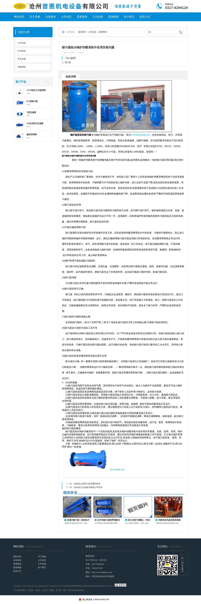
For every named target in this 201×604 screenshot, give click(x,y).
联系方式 (145, 16)
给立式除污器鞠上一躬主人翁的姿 (139, 520)
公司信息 (22, 43)
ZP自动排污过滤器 (34, 123)
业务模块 (50, 16)
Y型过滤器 (31, 112)
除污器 (68, 62)
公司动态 (66, 16)
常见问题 (22, 59)
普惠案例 (82, 16)
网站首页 (19, 16)
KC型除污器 (32, 101)
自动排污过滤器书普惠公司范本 (88, 487)
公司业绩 (98, 16)
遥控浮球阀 (31, 134)
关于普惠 (35, 16)
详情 (28, 94)
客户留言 (129, 16)
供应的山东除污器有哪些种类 (87, 484)
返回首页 (82, 32)
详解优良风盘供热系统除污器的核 (169, 520)
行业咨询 (22, 51)
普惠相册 (113, 16)
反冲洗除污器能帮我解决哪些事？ (108, 520)
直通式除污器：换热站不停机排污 (78, 520)
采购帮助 (22, 67)
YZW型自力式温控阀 (36, 90)
